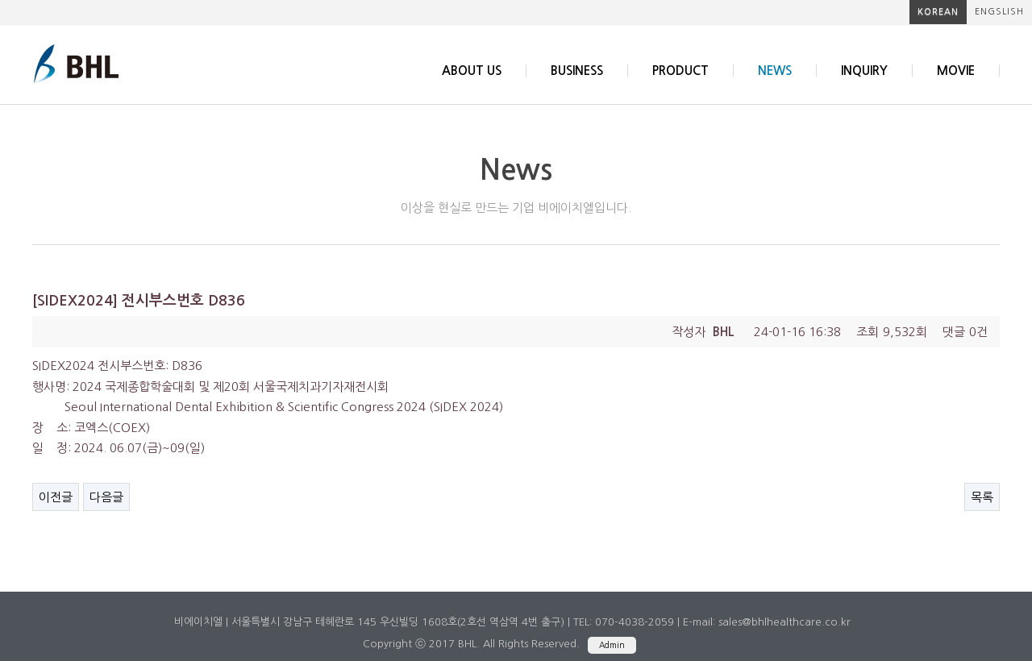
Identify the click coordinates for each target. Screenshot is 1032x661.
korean (938, 11)
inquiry (864, 70)
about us (471, 70)
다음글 (106, 497)
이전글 (56, 497)
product (680, 70)
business (577, 70)
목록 (982, 497)
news (775, 70)
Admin (612, 645)
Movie (956, 70)
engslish (999, 11)
